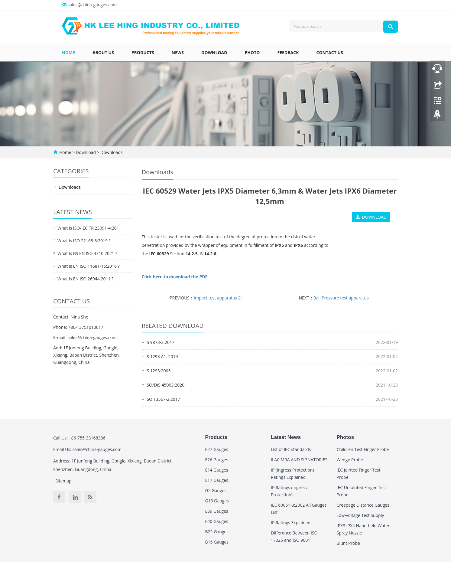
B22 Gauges (217, 531)
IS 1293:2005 (158, 371)
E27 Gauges (216, 449)
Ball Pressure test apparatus (341, 298)
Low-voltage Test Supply (360, 515)
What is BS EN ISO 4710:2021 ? (87, 253)
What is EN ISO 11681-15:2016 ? (88, 266)
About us (103, 52)
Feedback (288, 52)
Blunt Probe (348, 543)
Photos (345, 437)
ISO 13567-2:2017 (163, 399)
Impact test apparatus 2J (218, 298)
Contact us (329, 52)
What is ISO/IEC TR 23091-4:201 (88, 228)
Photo (252, 52)
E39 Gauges (216, 511)
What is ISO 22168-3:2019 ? (84, 240)
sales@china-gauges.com (92, 5)
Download (214, 52)
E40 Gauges (216, 521)
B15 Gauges (217, 542)
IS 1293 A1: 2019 (162, 356)
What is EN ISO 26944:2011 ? (85, 279)
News (178, 52)
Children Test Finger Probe (363, 449)
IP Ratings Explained (290, 522)
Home (68, 52)
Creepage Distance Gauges (363, 505)
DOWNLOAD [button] (371, 217)
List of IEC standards (291, 449)
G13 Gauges (217, 501)
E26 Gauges (216, 459)
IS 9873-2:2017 (160, 342)
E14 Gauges (216, 470)
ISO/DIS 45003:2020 (165, 385)
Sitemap (63, 481)
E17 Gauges (216, 480)
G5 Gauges (216, 490)
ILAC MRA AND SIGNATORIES (299, 459)
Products (142, 52)
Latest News (286, 437)
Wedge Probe (350, 459)
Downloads (111, 152)
